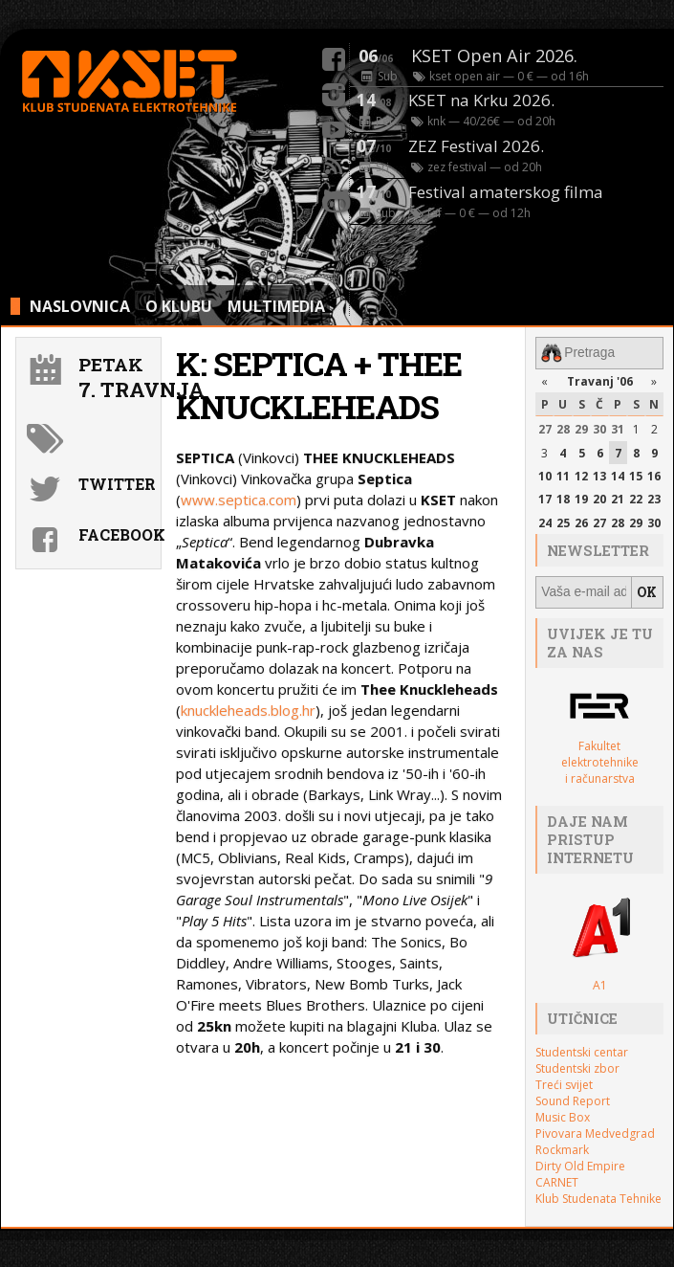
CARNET (556, 1180)
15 (635, 475)
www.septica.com (238, 499)
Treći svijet (564, 1083)
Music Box (562, 1115)
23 (654, 499)
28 (563, 428)
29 (581, 428)
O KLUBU (178, 306)
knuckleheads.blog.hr (248, 710)
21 (617, 499)
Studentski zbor (577, 1066)
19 (581, 499)
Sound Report (572, 1099)
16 (654, 475)
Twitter (117, 484)
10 (545, 475)
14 (617, 475)
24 (545, 522)
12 (581, 475)
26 (581, 522)
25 (563, 522)
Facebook (117, 534)
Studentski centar (581, 1050)
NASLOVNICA (80, 306)
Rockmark (562, 1148)
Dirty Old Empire (580, 1164)
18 (563, 499)
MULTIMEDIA (276, 306)
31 (617, 428)
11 (563, 475)
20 (599, 499)
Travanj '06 (600, 380)
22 (635, 499)
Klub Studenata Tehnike (598, 1197)
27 (545, 428)
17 (545, 499)
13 (599, 475)
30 (599, 428)
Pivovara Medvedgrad (595, 1131)
